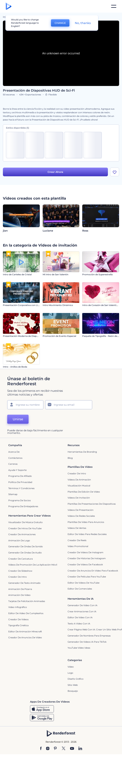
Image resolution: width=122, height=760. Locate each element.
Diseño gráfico (76, 678)
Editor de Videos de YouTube (83, 582)
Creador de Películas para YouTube (87, 576)
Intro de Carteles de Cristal (17, 274)
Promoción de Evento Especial (59, 336)
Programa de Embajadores (23, 506)
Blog (70, 458)
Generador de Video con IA (82, 605)
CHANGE (60, 23)
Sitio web (73, 685)
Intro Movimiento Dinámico (58, 305)
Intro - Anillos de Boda (15, 366)
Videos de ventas (77, 528)
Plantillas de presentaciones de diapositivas (92, 503)
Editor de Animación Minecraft (25, 631)
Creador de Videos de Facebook (85, 564)
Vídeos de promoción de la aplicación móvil (32, 564)
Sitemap (12, 494)
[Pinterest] (55, 749)
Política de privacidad (20, 482)
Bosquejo (73, 691)
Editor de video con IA (80, 617)
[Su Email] (68, 404)
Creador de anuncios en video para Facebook (93, 570)
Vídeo (71, 666)
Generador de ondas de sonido (25, 546)
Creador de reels (77, 540)
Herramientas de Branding (82, 451)
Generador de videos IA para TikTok (87, 641)
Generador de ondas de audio (25, 552)
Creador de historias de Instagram (87, 558)
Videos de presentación (80, 510)
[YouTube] (72, 749)
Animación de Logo (19, 540)
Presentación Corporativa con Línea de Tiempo (28, 305)
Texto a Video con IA (79, 623)
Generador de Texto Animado (24, 583)
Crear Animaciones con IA (82, 611)
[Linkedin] (80, 749)
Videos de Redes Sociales (81, 516)
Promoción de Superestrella (97, 274)
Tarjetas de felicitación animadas (26, 601)
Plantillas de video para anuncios (86, 522)
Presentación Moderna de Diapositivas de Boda (28, 336)
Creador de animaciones (22, 534)
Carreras (13, 464)
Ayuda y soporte (17, 470)
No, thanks (83, 23)
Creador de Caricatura (20, 558)
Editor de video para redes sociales (87, 534)
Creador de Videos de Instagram (85, 552)
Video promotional (78, 546)
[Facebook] (41, 749)
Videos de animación (79, 479)
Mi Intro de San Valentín (55, 274)
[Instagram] (47, 749)
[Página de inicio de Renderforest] (8, 6)
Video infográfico (17, 607)
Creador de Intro (77, 473)
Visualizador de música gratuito (25, 522)
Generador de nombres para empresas (89, 635)
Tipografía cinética (18, 625)
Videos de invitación (79, 497)
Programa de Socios (19, 500)
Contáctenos (15, 458)
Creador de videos (18, 619)
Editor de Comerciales (80, 588)
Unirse (18, 419)
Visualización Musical (79, 485)
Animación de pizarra (20, 589)
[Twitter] (63, 749)
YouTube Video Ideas (79, 647)
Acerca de (14, 451)
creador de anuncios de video (25, 637)
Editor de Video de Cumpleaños (25, 613)
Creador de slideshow (20, 570)
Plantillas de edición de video (84, 491)
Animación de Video (19, 595)
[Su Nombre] (25, 404)
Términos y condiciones (21, 488)
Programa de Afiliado (20, 476)
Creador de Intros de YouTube (25, 528)
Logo (70, 673)
